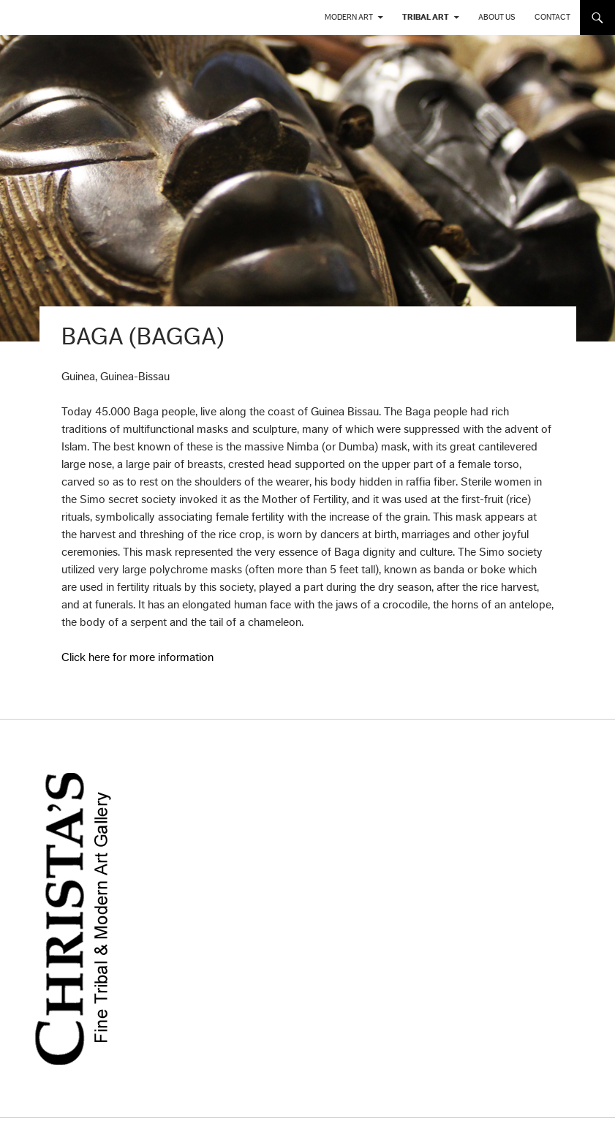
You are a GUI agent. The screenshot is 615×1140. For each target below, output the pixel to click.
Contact (552, 17)
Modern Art (349, 17)
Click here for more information (137, 657)
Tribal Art (425, 17)
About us (497, 17)
